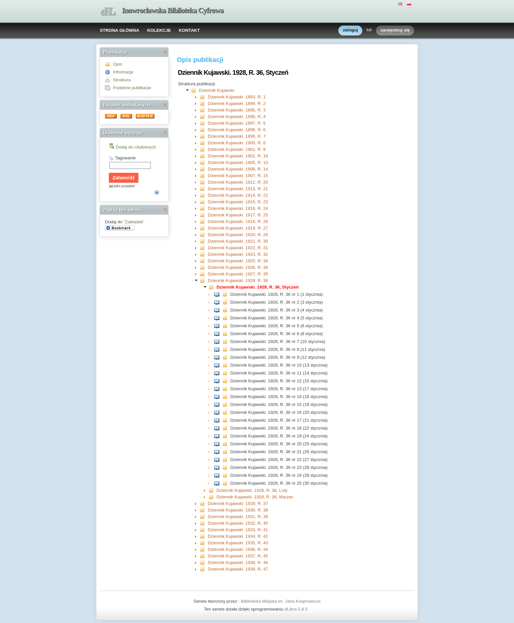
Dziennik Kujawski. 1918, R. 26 (238, 221)
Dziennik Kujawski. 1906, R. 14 (238, 169)
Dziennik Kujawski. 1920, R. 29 (238, 234)
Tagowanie (125, 157)
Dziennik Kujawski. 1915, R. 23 (238, 201)
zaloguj (350, 30)
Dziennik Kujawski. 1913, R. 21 (238, 188)
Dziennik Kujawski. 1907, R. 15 (238, 175)
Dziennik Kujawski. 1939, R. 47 (238, 569)
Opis (117, 64)
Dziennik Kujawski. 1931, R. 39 (238, 516)
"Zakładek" (134, 221)
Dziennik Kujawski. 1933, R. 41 (238, 529)
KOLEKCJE (159, 30)
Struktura (122, 79)
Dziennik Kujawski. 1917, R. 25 (238, 214)
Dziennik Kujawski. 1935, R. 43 (238, 542)
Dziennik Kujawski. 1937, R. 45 (238, 555)
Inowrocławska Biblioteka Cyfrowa (173, 10)
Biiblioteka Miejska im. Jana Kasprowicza (281, 601)
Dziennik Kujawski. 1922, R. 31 (238, 247)
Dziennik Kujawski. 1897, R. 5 (237, 123)
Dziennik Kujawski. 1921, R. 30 (238, 241)
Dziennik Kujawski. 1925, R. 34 (238, 260)
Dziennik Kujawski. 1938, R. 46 (238, 562)
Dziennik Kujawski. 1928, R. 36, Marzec (254, 496)
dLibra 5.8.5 (297, 609)
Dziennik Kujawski (216, 90)
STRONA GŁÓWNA (119, 30)
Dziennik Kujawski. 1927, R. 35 (238, 273)
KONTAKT (189, 30)
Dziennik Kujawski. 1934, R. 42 (238, 536)
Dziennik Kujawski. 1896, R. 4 (237, 116)
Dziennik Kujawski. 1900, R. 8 (237, 142)
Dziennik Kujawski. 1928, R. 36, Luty (251, 490)
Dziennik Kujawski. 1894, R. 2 (237, 103)
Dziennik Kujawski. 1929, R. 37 (238, 503)
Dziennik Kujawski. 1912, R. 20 (238, 182)
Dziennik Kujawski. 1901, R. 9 (237, 149)
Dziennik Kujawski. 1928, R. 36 (238, 280)
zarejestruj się (395, 30)
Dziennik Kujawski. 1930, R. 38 (238, 510)
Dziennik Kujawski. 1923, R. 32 (238, 254)
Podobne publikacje (132, 87)
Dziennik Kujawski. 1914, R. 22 (238, 195)
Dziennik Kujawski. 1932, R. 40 (238, 523)
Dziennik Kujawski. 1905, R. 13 (238, 162)
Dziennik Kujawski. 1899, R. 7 (237, 136)
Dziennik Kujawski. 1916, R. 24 (238, 208)
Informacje (123, 72)
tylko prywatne (124, 186)
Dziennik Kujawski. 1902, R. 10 (238, 155)
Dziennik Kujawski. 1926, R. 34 (238, 267)
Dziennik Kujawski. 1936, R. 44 (238, 549)
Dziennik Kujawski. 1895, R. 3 (237, 110)
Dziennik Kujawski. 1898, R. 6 (237, 129)
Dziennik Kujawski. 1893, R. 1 (237, 96)
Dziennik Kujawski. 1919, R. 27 (238, 228)
